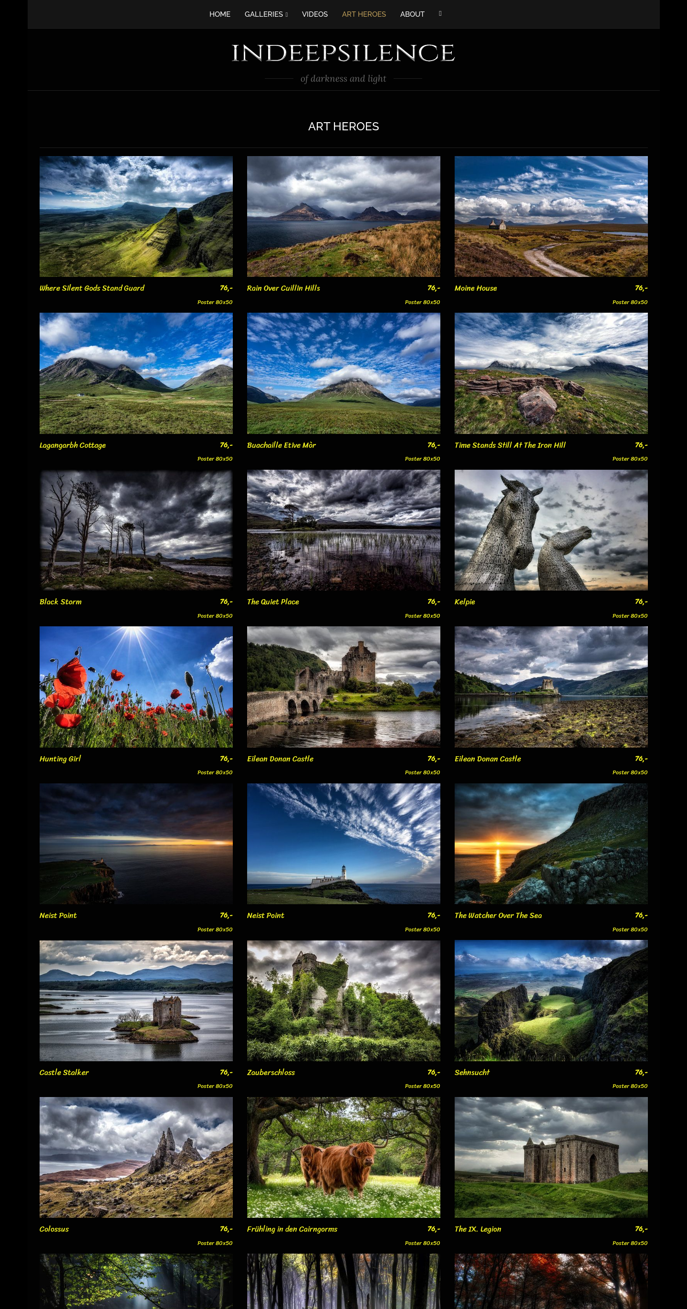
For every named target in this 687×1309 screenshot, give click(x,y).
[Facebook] (440, 13)
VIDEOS (315, 14)
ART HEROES (364, 14)
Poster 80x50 (215, 295)
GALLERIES (264, 14)
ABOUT (412, 14)
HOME (219, 14)
